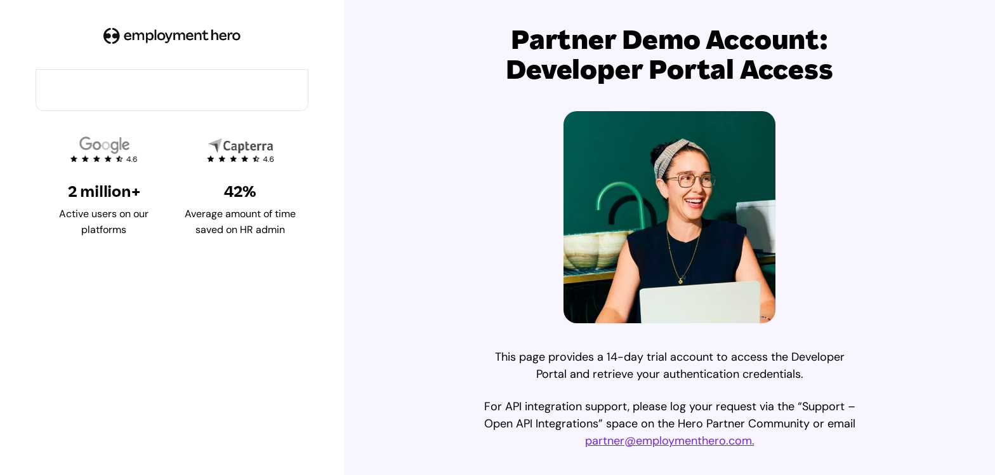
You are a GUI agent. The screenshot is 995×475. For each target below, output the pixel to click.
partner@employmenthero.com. (669, 440)
